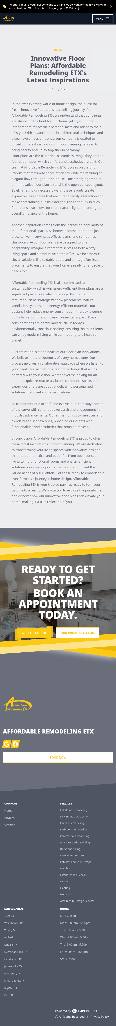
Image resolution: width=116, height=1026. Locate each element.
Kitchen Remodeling (72, 823)
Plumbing (66, 868)
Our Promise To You (77, 633)
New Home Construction (74, 816)
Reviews (9, 818)
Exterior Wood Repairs (73, 875)
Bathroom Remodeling (73, 829)
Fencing (64, 881)
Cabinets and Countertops (75, 862)
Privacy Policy (100, 1017)
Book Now (58, 757)
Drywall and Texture (72, 855)
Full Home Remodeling (73, 810)
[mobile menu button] (103, 19)
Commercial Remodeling (74, 836)
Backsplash (66, 894)
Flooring (65, 888)
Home (8, 810)
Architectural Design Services (77, 901)
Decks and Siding (70, 849)
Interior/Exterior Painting (75, 842)
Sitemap (9, 825)
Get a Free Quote (33, 633)
